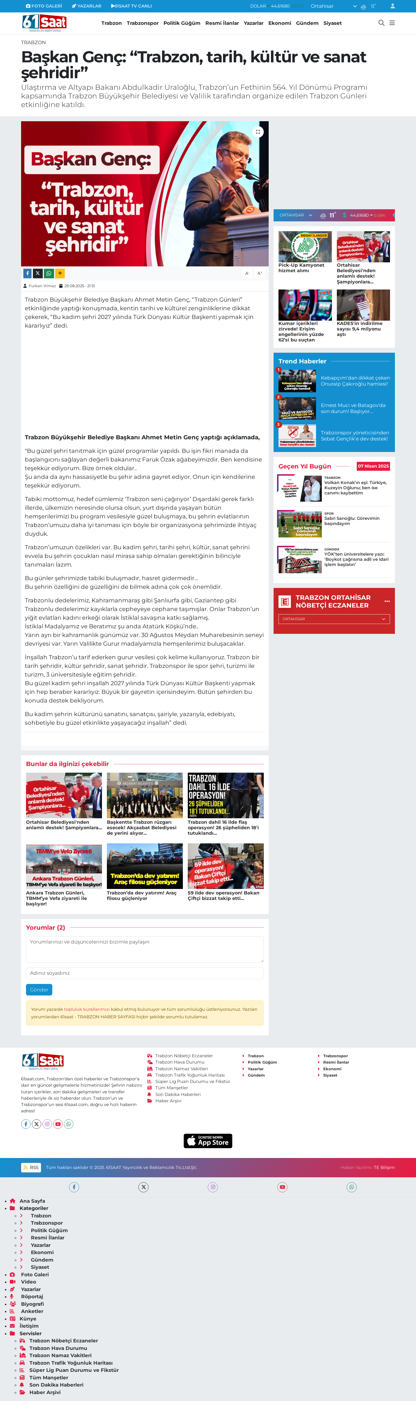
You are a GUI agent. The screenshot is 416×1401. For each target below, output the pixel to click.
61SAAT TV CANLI (131, 6)
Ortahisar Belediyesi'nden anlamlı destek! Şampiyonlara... (64, 824)
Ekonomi (279, 23)
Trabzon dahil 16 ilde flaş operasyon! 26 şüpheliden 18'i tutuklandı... (223, 827)
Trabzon (111, 23)
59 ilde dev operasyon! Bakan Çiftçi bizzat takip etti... (223, 895)
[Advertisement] (334, 161)
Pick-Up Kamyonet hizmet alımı (301, 267)
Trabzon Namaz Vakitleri (177, 1068)
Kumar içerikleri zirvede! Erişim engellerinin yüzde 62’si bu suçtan (301, 332)
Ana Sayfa (27, 1201)
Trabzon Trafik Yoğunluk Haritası (186, 1075)
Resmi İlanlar (222, 23)
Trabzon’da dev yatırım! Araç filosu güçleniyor (142, 895)
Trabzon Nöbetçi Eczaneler (180, 1055)
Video (23, 1282)
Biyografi (27, 1304)
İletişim (24, 1326)
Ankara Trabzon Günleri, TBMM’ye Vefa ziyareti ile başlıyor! (56, 898)
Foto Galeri (29, 1274)
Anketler (26, 1311)
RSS (31, 1167)
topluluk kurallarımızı (87, 1009)
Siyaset (333, 23)
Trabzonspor (143, 23)
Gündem (307, 23)
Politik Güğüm (182, 23)
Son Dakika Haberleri (174, 1094)
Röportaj (26, 1296)
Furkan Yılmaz (42, 285)
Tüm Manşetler (167, 1087)
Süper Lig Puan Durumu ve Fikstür (189, 1081)
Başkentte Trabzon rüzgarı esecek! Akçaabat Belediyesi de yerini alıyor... (142, 827)
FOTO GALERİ (44, 6)
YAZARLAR (86, 6)
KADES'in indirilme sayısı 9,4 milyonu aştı (359, 329)
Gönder (39, 990)
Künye (23, 1319)
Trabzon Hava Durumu (176, 1062)
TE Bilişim (384, 1167)
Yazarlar (253, 23)
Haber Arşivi (164, 1100)
